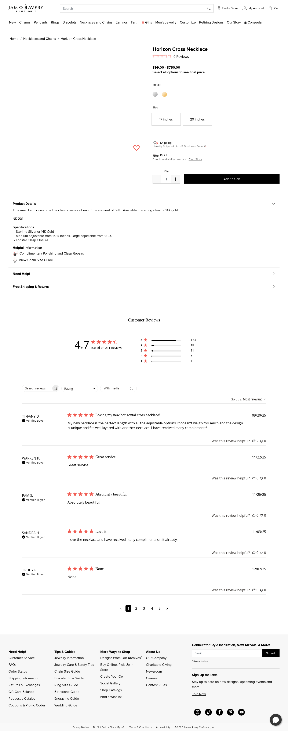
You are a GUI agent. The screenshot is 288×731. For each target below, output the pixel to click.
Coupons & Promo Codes (26, 705)
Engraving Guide (66, 698)
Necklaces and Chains (39, 38)
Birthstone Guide (66, 691)
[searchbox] (36, 388)
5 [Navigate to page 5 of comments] (160, 608)
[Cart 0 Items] (274, 8)
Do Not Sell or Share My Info (109, 727)
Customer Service (21, 657)
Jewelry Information (69, 657)
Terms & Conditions (140, 727)
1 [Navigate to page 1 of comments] (128, 608)
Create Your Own (112, 676)
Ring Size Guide (66, 685)
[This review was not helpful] (261, 441)
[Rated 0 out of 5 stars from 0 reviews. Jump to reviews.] (171, 56)
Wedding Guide (65, 705)
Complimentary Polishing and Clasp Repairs (51, 253)
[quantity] (166, 179)
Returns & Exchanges (24, 685)
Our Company (156, 657)
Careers (151, 678)
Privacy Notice (200, 661)
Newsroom (154, 671)
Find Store (195, 159)
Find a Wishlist (111, 696)
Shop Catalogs (111, 690)
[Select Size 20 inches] (197, 119)
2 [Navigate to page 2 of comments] (136, 608)
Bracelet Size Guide (69, 678)
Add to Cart (231, 178)
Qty (166, 171)
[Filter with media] (118, 388)
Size (155, 107)
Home (14, 38)
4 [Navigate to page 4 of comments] (152, 608)
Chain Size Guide (67, 671)
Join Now (199, 694)
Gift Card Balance (21, 691)
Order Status (17, 671)
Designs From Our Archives (121, 657)
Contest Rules (156, 685)
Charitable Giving (159, 664)
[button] (253, 8)
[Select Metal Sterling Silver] (156, 94)
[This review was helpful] (253, 441)
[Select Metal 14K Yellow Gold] (165, 94)
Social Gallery (110, 683)
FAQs (12, 664)
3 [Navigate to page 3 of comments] (144, 608)
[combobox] (137, 8)
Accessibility (163, 727)
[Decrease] (175, 179)
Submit (270, 653)
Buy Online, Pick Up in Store (117, 667)
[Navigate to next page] (167, 608)
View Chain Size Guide (36, 260)
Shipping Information (23, 678)
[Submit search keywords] (210, 8)
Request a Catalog (22, 698)
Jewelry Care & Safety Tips (74, 664)
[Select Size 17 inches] (166, 119)
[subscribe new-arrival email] (227, 653)
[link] (211, 22)
